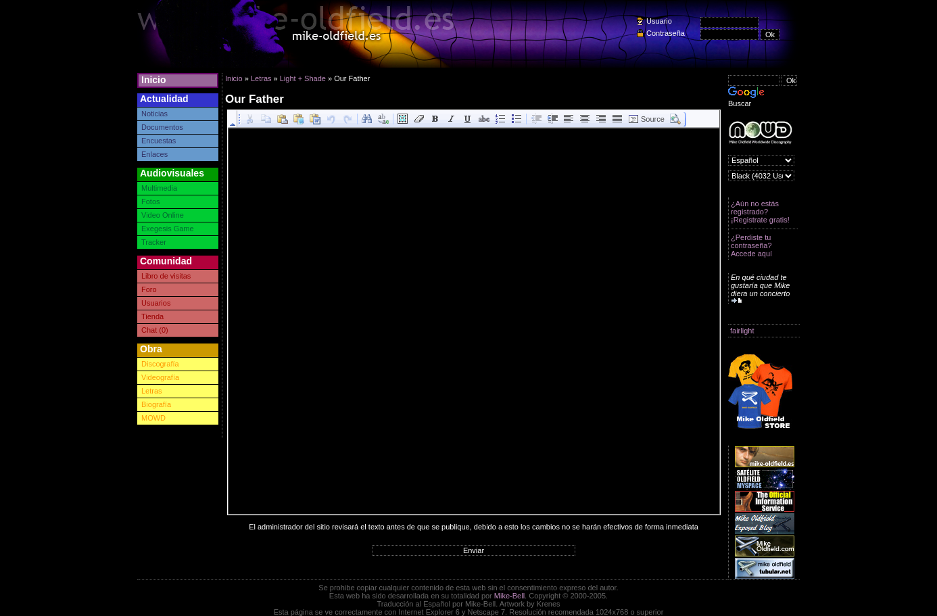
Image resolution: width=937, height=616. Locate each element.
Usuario (659, 21)
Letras (151, 391)
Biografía (156, 404)
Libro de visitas (166, 276)
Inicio (153, 79)
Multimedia (159, 188)
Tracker (153, 242)
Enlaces (154, 154)
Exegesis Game (167, 228)
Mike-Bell (509, 596)
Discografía (160, 364)
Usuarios (155, 303)
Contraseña (665, 33)
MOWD (153, 418)
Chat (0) (154, 330)
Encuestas (158, 141)
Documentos (162, 127)
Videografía (160, 377)
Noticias (154, 114)
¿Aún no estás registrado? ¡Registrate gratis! (760, 211)
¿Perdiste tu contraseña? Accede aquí (751, 245)
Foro (149, 289)
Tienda (152, 316)
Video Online (162, 215)
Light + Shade (303, 78)
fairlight (742, 331)
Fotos (150, 201)
